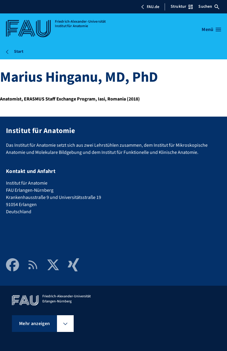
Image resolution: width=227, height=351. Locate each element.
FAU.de (150, 7)
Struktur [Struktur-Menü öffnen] (182, 7)
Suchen (208, 7)
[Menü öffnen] (211, 29)
